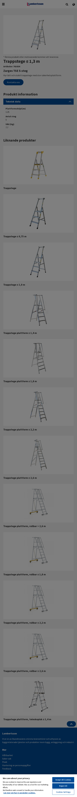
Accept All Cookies (63, 780)
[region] (38, 785)
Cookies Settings (63, 792)
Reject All (63, 786)
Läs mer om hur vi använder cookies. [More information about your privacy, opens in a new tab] (19, 793)
